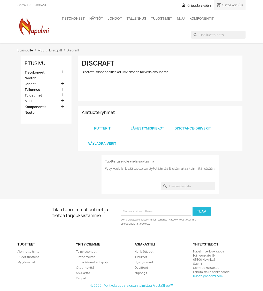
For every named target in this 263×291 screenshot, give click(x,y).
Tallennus (136, 18)
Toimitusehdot (86, 251)
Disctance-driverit (192, 128)
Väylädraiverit (102, 143)
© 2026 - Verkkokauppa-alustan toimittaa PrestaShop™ (131, 285)
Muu (181, 18)
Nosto (30, 112)
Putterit (102, 128)
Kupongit (141, 273)
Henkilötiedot (144, 251)
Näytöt (96, 18)
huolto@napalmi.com (208, 276)
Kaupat (81, 278)
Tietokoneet (73, 18)
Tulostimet (161, 18)
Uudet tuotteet (28, 257)
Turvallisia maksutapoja (92, 262)
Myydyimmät (26, 262)
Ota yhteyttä (85, 267)
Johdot (115, 18)
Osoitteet (141, 267)
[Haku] (218, 35)
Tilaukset (141, 257)
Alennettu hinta (28, 251)
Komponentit (201, 18)
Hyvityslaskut (144, 262)
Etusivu (35, 63)
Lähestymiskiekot (147, 128)
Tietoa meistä (85, 257)
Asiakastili (145, 244)
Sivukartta (83, 273)
